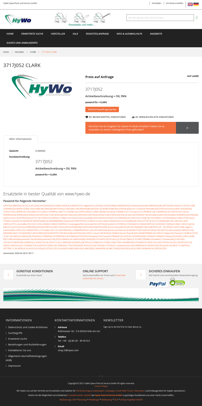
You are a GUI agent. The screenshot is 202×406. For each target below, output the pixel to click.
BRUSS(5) (155, 208)
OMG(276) (26, 236)
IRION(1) (162, 224)
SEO (116, 399)
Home (10, 33)
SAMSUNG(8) (79, 239)
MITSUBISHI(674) (41, 233)
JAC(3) (191, 224)
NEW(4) (115, 233)
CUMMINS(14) (163, 211)
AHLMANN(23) (47, 205)
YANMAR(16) (148, 248)
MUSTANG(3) (79, 233)
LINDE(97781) (31, 230)
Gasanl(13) (17, 220)
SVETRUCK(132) (184, 242)
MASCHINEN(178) (151, 230)
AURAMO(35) (9, 208)
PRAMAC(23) (117, 236)
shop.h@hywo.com (68, 350)
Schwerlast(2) (169, 239)
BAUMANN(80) (83, 208)
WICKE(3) (125, 248)
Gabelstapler (98, 390)
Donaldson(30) (156, 214)
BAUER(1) (71, 208)
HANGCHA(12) (116, 220)
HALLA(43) (103, 220)
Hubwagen (110, 390)
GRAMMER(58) (56, 220)
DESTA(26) (93, 214)
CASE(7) (44, 211)
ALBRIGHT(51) (76, 205)
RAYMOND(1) (141, 236)
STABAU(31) (98, 242)
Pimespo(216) (94, 236)
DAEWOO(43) (9, 214)
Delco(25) (73, 214)
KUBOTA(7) (153, 226)
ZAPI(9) (157, 248)
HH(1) (34, 224)
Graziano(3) (69, 220)
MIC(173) (17, 233)
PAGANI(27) (37, 236)
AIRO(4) (65, 205)
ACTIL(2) (26, 205)
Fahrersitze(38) (85, 217)
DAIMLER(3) (22, 214)
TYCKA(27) (111, 245)
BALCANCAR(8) (33, 208)
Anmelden (156, 3)
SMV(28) (67, 242)
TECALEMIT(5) (40, 245)
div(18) (131, 214)
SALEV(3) (56, 239)
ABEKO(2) (17, 205)
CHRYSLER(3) (84, 211)
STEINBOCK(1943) (143, 242)
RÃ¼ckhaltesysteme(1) (20, 239)
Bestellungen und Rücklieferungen (27, 344)
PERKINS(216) (62, 236)
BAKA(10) (20, 208)
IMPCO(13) (152, 224)
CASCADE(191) (33, 211)
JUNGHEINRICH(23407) (47, 226)
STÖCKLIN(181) (169, 242)
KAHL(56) (63, 226)
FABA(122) (66, 217)
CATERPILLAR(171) (57, 211)
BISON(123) (96, 208)
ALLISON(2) (97, 205)
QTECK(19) (129, 236)
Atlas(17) (178, 205)
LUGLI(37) (93, 230)
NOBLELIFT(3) (191, 233)
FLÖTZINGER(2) (168, 217)
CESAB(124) (72, 211)
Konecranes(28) (115, 226)
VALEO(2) (164, 245)
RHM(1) (180, 236)
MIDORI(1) (27, 233)
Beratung (82, 399)
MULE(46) (68, 233)
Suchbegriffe (15, 333)
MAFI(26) (102, 230)
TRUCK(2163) (90, 245)
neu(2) (96, 233)
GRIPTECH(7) (81, 220)
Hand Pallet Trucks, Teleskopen (130, 390)
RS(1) (5, 239)
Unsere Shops (100, 386)
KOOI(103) (129, 226)
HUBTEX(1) (63, 224)
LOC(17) (53, 230)
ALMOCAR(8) (110, 205)
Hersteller (19, 52)
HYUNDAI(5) (132, 224)
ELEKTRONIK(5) (24, 217)
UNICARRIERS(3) (138, 245)
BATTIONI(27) (59, 208)
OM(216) (17, 236)
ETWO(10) (45, 217)
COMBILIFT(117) (124, 211)
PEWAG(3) (74, 236)
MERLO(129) (188, 230)
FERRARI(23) (123, 217)
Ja (187, 127)
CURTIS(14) (175, 211)
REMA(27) (161, 236)
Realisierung (65, 399)
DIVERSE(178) (141, 214)
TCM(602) (28, 245)
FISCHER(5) (155, 217)
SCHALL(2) (114, 239)
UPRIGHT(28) (152, 245)
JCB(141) (7, 226)
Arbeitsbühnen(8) (139, 205)
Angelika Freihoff (134, 399)
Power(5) (106, 236)
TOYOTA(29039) (75, 245)
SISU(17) (53, 242)
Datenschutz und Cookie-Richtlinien (28, 327)
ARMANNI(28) (155, 205)
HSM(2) (53, 224)
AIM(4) (58, 205)
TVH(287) (101, 245)
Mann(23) (123, 230)
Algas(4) (87, 205)
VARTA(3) (185, 245)
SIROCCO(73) (42, 242)
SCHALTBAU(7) (127, 239)
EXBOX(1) (55, 217)
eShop (123, 399)
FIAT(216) (134, 217)
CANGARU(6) (185, 208)
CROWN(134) (149, 211)
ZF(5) (164, 248)
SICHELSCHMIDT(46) (13, 242)
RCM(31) (152, 236)
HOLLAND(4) (43, 224)
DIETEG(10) (122, 214)
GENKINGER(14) (40, 220)
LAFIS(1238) (178, 226)
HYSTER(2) (121, 224)
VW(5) (71, 248)
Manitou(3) (113, 230)
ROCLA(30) (189, 236)
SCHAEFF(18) (102, 239)
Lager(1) (188, 226)
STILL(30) (156, 242)
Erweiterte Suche (32, 33)
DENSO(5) (83, 214)
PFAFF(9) (83, 236)
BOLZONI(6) (120, 208)
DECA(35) (54, 214)
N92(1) (89, 233)
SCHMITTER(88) (142, 239)
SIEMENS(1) (29, 242)
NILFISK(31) (158, 233)
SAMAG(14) (66, 239)
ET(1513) (36, 217)
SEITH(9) (180, 239)
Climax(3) (110, 211)
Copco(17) (137, 211)
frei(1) (192, 217)
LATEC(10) (20, 230)
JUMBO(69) (30, 226)
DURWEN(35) (182, 214)
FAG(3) (74, 217)
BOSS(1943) (145, 208)
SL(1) (59, 242)
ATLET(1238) (189, 205)
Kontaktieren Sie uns (19, 350)
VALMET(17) (174, 245)
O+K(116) (7, 236)
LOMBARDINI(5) (80, 230)
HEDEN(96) (164, 220)
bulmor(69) (173, 208)
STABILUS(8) (110, 242)
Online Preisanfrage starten (102, 109)
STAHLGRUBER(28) (125, 242)
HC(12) (155, 220)
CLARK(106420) (98, 211)
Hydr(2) (111, 224)
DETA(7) (102, 214)
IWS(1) (185, 224)
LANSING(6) (9, 230)
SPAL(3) (88, 242)
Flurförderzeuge (83, 390)
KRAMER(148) (140, 226)
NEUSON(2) (105, 233)
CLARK (33, 52)
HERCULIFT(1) (10, 224)
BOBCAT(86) (108, 208)
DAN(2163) (34, 214)
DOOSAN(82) (169, 214)
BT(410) (164, 208)
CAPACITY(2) (9, 211)
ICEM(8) (142, 224)
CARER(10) (21, 211)
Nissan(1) (179, 233)
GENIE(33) (27, 220)
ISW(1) (178, 224)
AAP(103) (7, 205)
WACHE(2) (79, 248)
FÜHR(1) (7, 220)
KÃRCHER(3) (165, 226)
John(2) (21, 226)
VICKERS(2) (20, 248)
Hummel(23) (90, 224)
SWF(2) (6, 245)
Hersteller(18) (23, 224)
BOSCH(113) (133, 208)
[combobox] (160, 17)
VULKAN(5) (62, 248)
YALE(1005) (136, 248)
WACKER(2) (90, 248)
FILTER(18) (144, 217)
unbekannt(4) (123, 245)
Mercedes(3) (175, 230)
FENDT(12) (112, 217)
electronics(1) (9, 217)
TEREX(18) (52, 245)
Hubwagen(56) (76, 224)
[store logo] (62, 19)
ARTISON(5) (168, 205)
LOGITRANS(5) (65, 230)
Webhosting (106, 399)
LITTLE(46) (44, 230)
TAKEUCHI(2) (17, 245)
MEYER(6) (8, 233)
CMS (74, 399)
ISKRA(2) (170, 224)
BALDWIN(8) (47, 208)
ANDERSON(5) (123, 205)
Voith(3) (30, 248)
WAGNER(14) (102, 248)
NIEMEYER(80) (145, 233)
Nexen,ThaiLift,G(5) (128, 233)
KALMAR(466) (75, 226)
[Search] (190, 17)
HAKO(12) (93, 220)
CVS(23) (185, 211)
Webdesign (94, 399)
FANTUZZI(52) (99, 217)
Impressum (14, 365)
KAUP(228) (87, 226)
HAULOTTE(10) (144, 220)
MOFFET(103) (56, 233)
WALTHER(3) (115, 248)
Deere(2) (64, 214)
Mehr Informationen (20, 138)
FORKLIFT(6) (183, 217)
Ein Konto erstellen (174, 3)
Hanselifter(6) (129, 220)
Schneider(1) (156, 239)
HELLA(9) (183, 220)
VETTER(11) (8, 248)
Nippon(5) (169, 233)
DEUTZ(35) (111, 214)
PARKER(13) (49, 236)
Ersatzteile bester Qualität (79, 395)
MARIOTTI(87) (135, 230)
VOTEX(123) (51, 248)
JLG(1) (14, 226)
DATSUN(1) (44, 214)
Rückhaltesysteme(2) (41, 239)
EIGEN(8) (193, 214)
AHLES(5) (35, 205)
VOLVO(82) (39, 248)
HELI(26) (174, 220)
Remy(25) (171, 236)
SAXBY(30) (91, 239)
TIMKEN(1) (62, 245)
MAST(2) (165, 230)
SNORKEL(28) (77, 242)
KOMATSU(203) (100, 226)
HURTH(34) (101, 224)
